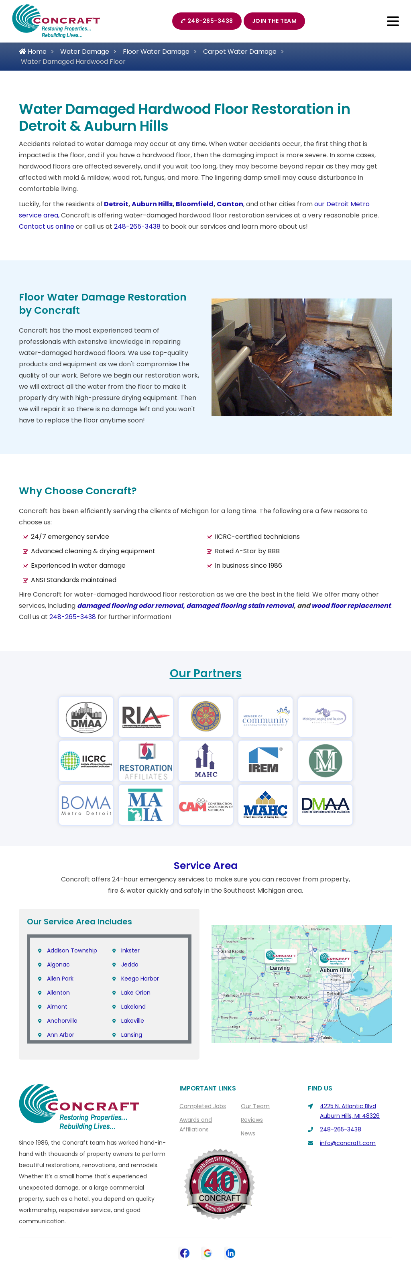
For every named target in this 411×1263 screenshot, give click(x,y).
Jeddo (129, 964)
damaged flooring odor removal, (131, 605)
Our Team (255, 1106)
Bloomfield (195, 204)
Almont (57, 1007)
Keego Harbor (140, 979)
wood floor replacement (351, 605)
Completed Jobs (202, 1106)
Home (33, 51)
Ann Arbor (60, 1035)
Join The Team (274, 21)
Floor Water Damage (156, 51)
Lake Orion (136, 993)
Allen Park (60, 979)
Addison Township (72, 950)
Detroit (116, 204)
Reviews (252, 1120)
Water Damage (84, 51)
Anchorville (62, 1021)
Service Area (206, 866)
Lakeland (133, 1007)
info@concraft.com (348, 1143)
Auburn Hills (152, 204)
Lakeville (132, 1021)
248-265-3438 (207, 21)
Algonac (58, 964)
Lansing (131, 1035)
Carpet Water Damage (240, 51)
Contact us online (46, 226)
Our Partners (206, 673)
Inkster (130, 950)
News (248, 1133)
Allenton (58, 993)
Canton (230, 204)
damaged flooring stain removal (240, 605)
